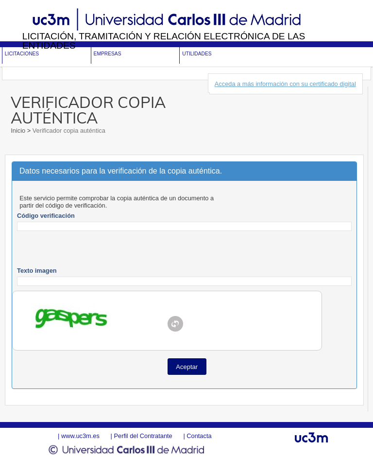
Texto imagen (37, 270)
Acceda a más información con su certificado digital (285, 84)
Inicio (19, 130)
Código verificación (46, 215)
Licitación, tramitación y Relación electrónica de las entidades (163, 41)
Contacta (198, 435)
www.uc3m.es (80, 435)
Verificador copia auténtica (68, 130)
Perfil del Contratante (143, 435)
